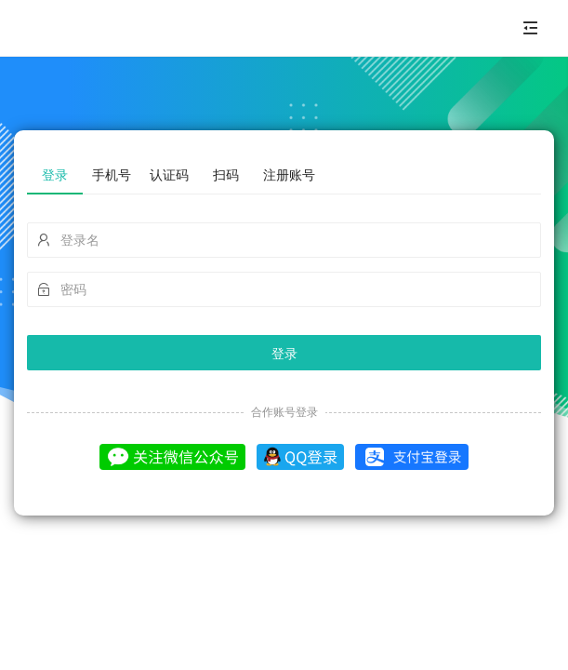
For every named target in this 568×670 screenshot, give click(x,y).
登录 (284, 353)
